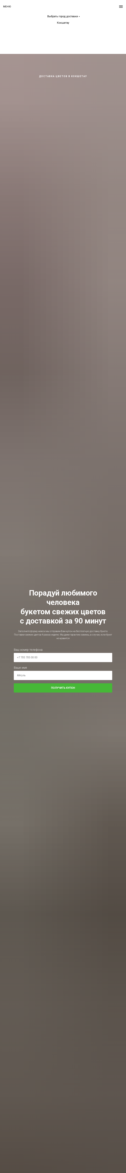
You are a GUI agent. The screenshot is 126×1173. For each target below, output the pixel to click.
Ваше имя (20, 667)
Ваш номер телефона (28, 649)
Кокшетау (63, 22)
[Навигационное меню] (121, 6)
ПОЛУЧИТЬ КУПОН (81, 688)
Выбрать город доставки (62, 16)
